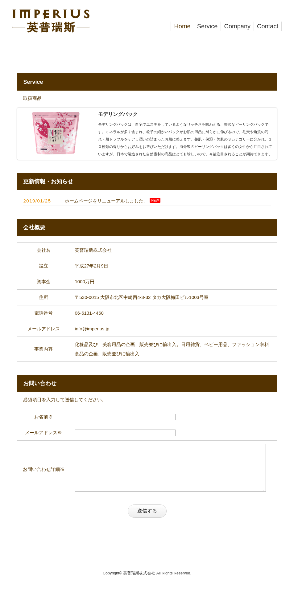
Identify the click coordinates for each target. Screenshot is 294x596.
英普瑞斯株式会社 (139, 582)
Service (207, 26)
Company (237, 26)
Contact (267, 26)
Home (182, 26)
